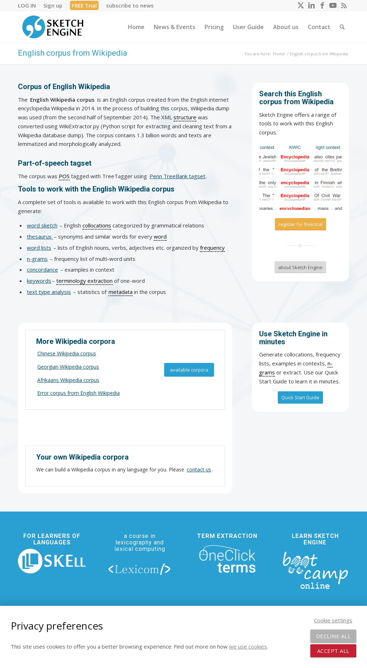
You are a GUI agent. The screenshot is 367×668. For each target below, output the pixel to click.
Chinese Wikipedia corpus (66, 353)
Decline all (333, 636)
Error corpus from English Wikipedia (78, 393)
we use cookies (248, 646)
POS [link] (64, 176)
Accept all (333, 650)
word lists (39, 247)
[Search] (342, 27)
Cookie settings (333, 620)
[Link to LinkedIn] (311, 5)
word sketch (42, 225)
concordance (42, 269)
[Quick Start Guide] (300, 397)
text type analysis (49, 291)
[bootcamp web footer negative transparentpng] (315, 569)
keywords (39, 280)
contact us (199, 469)
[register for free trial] (300, 224)
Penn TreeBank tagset (177, 176)
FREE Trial (84, 5)
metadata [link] (121, 291)
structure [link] (184, 117)
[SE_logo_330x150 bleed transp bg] (52, 27)
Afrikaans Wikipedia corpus (68, 380)
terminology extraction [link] (84, 280)
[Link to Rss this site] (343, 5)
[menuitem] (29, 5)
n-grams (37, 258)
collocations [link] (96, 225)
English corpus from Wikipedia (72, 53)
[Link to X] (300, 5)
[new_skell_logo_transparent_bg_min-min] (52, 561)
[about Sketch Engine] (300, 267)
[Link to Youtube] (333, 5)
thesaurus (40, 236)
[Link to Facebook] (322, 5)
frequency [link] (212, 247)
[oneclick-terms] (227, 559)
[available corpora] (189, 370)
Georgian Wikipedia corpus (68, 366)
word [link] (160, 236)
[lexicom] (139, 568)
